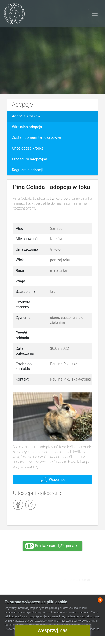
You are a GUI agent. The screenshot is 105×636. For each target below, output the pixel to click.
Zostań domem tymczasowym (37, 137)
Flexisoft (84, 580)
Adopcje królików (26, 116)
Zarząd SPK (27, 592)
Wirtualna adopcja (27, 127)
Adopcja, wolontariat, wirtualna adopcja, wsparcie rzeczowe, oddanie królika (28, 576)
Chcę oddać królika (27, 148)
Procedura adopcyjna (29, 159)
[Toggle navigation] (94, 13)
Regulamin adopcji (27, 170)
